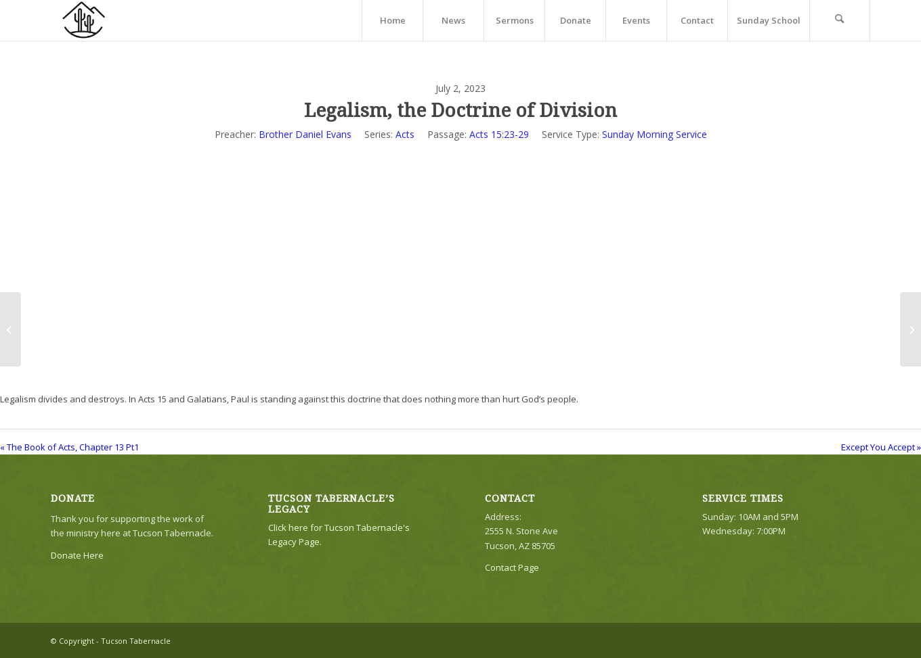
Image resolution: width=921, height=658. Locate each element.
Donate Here (77, 555)
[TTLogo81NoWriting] (83, 20)
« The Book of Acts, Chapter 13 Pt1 (69, 447)
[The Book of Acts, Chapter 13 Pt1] (10, 329)
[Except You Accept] (910, 329)
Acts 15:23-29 (499, 134)
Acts (404, 134)
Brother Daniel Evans (305, 134)
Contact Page (512, 567)
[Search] (839, 20)
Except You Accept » (881, 447)
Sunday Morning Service (654, 134)
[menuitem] (392, 20)
